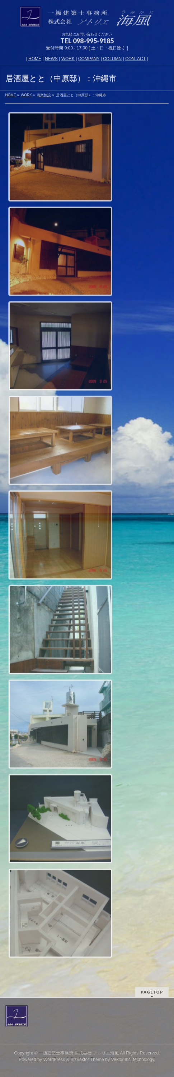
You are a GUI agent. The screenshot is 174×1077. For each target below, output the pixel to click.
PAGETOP (152, 992)
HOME (34, 58)
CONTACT (135, 58)
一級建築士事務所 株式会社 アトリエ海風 (79, 1053)
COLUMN (112, 58)
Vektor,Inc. (121, 1059)
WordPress (54, 1059)
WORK (68, 58)
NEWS (51, 58)
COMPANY (89, 58)
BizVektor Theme (87, 1059)
